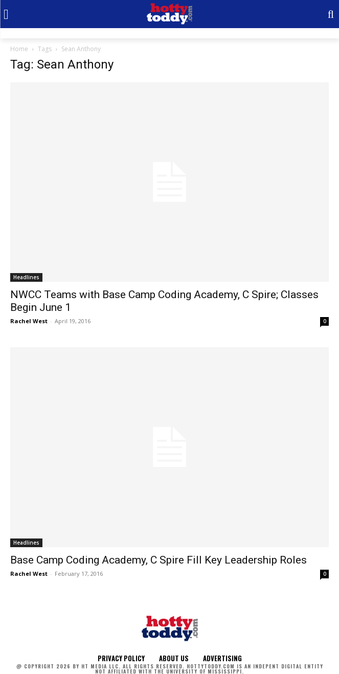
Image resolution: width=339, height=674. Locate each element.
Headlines (26, 277)
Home (19, 48)
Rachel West (29, 321)
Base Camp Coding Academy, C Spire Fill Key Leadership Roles (158, 560)
